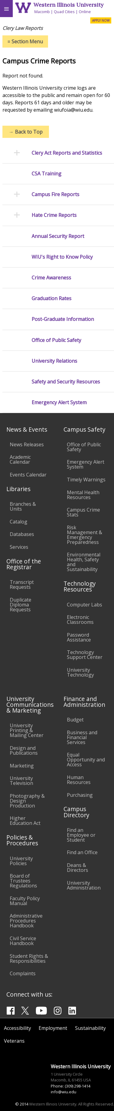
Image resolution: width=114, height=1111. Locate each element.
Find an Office (82, 852)
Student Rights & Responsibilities (29, 958)
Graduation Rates (51, 298)
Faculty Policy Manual (25, 901)
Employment (53, 1028)
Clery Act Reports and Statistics (67, 153)
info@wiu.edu (63, 1092)
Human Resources (79, 780)
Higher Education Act (25, 820)
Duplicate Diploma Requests (20, 604)
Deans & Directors (77, 867)
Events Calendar (28, 474)
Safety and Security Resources (66, 382)
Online (85, 11)
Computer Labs (84, 604)
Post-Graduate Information (63, 319)
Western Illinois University (68, 4)
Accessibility (17, 1028)
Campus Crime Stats (83, 512)
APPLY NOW (100, 20)
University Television (21, 780)
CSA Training (46, 174)
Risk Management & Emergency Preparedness (84, 534)
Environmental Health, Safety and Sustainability (83, 562)
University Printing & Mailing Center (26, 730)
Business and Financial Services (82, 737)
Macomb (42, 11)
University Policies (21, 861)
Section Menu (25, 41)
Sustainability (90, 1028)
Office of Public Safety (56, 340)
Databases (22, 534)
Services (19, 547)
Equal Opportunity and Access (86, 759)
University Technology (80, 672)
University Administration (84, 885)
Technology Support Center (84, 654)
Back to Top (26, 131)
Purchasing (80, 795)
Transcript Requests (22, 584)
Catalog (18, 521)
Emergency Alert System (59, 402)
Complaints (23, 973)
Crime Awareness (51, 278)
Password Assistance (79, 637)
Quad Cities (64, 11)
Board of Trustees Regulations (23, 880)
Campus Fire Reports (55, 194)
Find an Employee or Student (81, 835)
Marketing (22, 765)
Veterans (14, 1040)
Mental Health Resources (83, 495)
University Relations (54, 361)
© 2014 (21, 1104)
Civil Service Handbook (23, 941)
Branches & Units (23, 506)
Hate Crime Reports (54, 215)
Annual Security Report (58, 236)
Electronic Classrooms (80, 619)
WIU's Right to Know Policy (62, 257)
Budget (75, 719)
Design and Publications (24, 750)
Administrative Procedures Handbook (26, 920)
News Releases (27, 444)
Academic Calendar (20, 459)
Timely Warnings (86, 479)
